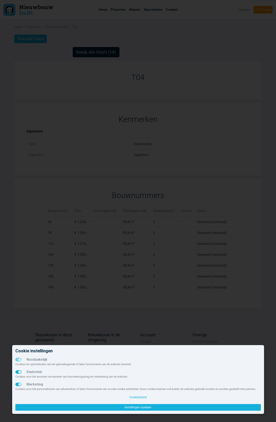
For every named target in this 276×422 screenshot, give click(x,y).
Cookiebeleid (138, 397)
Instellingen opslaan (138, 407)
